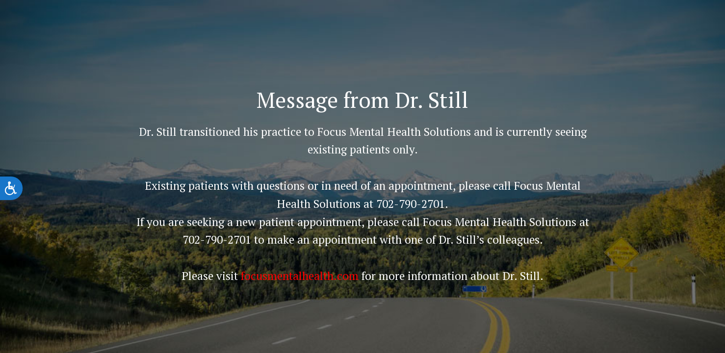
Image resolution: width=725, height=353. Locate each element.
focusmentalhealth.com (300, 275)
